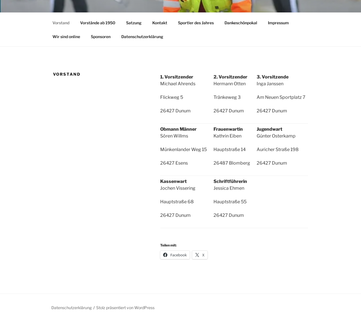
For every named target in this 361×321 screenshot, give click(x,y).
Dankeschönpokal (240, 22)
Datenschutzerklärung (142, 36)
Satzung (134, 22)
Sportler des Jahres (196, 22)
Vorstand (60, 22)
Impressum (278, 22)
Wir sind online (66, 36)
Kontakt (159, 22)
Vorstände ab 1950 (97, 22)
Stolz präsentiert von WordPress (125, 307)
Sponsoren (101, 36)
